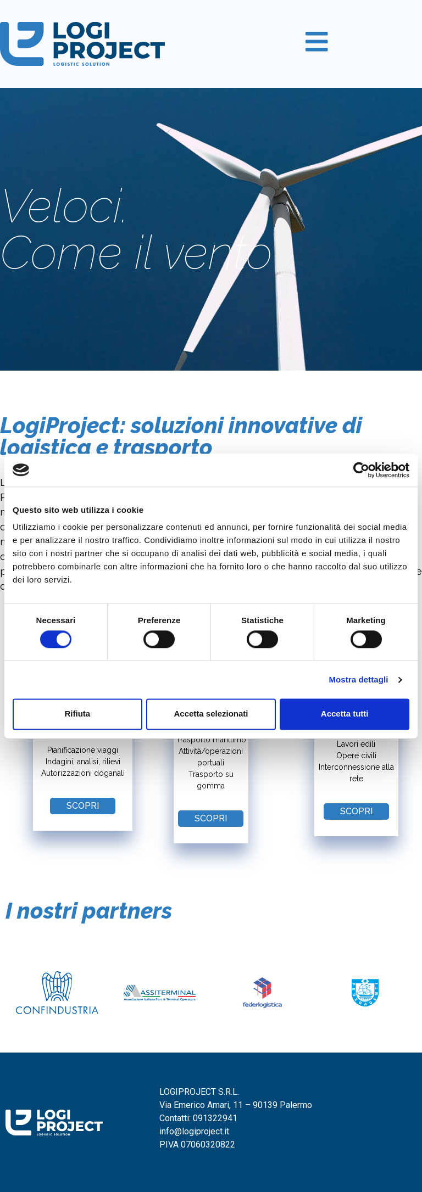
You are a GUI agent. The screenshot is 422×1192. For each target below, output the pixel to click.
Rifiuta (77, 714)
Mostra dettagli (358, 679)
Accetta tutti (345, 714)
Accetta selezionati (211, 714)
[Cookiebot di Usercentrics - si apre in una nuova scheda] (361, 470)
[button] (82, 806)
